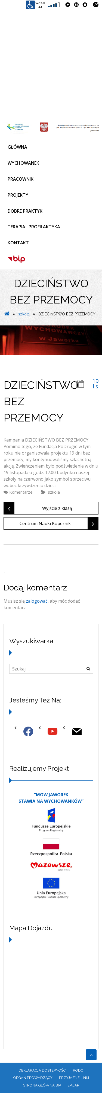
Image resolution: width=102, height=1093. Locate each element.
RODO (78, 1070)
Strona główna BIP (42, 1085)
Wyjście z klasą (38, 508)
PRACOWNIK (20, 179)
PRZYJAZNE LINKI (74, 1078)
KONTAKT (18, 243)
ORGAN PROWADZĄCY (32, 1078)
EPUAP (73, 1085)
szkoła (24, 314)
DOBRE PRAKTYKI (26, 211)
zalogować (37, 601)
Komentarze (21, 492)
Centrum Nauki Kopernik (59, 523)
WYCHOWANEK (23, 163)
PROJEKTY (18, 195)
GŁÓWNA (17, 147)
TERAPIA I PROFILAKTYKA (34, 227)
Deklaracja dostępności (42, 1070)
